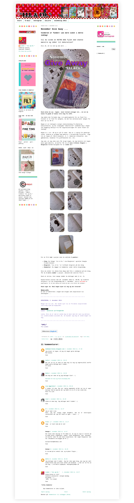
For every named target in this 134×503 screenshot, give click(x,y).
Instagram (38, 21)
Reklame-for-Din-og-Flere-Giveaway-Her (57, 378)
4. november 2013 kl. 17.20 (73, 349)
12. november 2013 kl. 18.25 (59, 449)
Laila (47, 360)
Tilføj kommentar (47, 485)
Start (19, 21)
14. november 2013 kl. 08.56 (58, 459)
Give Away (86, 336)
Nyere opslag (45, 492)
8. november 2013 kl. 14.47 (58, 431)
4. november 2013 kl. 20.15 (58, 360)
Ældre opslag (87, 492)
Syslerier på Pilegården (55, 310)
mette (47, 459)
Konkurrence (45, 339)
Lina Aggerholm (50, 386)
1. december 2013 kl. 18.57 (71, 472)
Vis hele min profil (25, 51)
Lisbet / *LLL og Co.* (52, 472)
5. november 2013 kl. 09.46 (64, 386)
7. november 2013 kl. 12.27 (60, 422)
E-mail (27, 21)
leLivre (48, 21)
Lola (46, 399)
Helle (47, 373)
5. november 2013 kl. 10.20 (57, 399)
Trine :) (48, 422)
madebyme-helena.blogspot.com (54, 349)
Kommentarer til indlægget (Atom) (59, 494)
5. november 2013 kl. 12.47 (55, 409)
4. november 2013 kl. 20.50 (58, 373)
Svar (46, 355)
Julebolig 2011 (60, 21)
